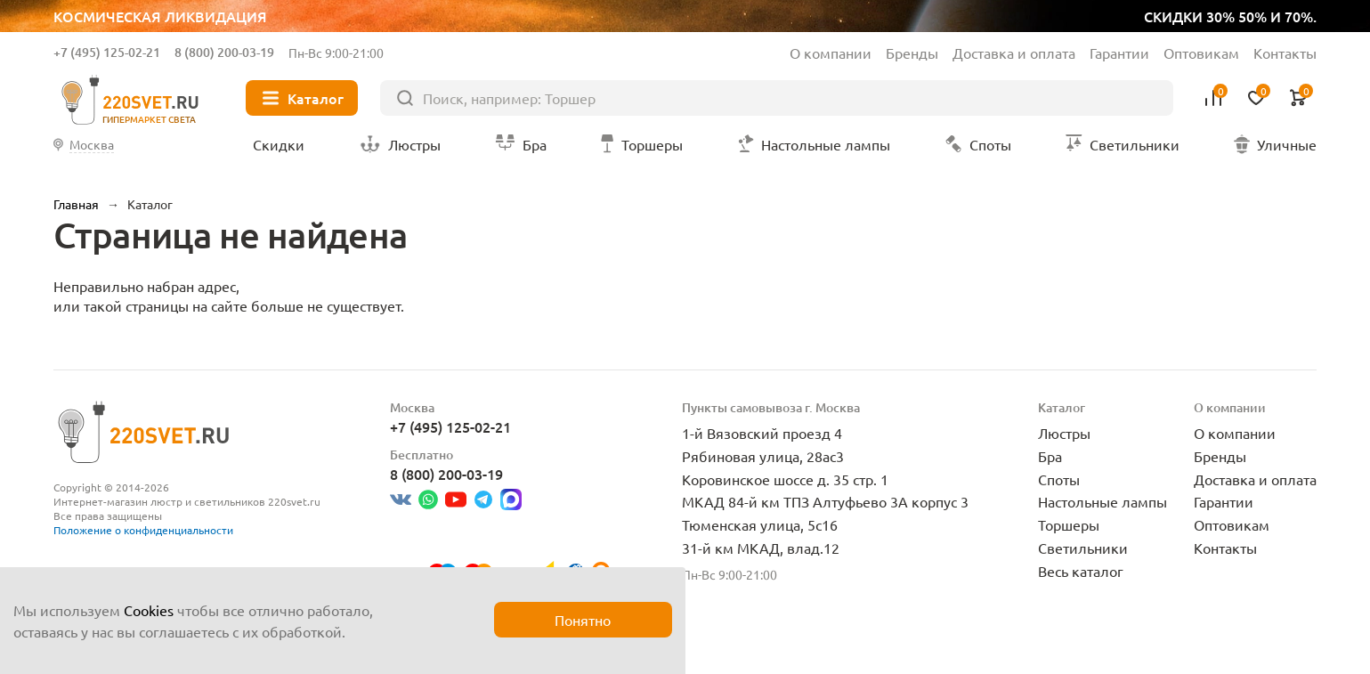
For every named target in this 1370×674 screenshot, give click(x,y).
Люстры (1064, 433)
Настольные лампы (1102, 501)
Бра (1050, 456)
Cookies (149, 610)
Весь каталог (1080, 571)
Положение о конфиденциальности (143, 530)
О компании (830, 52)
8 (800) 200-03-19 (224, 52)
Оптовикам (1201, 52)
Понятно (583, 620)
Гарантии (1119, 52)
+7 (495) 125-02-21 (106, 52)
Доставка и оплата (1014, 52)
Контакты (1285, 52)
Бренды (912, 52)
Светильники (1083, 547)
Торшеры (1068, 524)
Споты (1059, 479)
